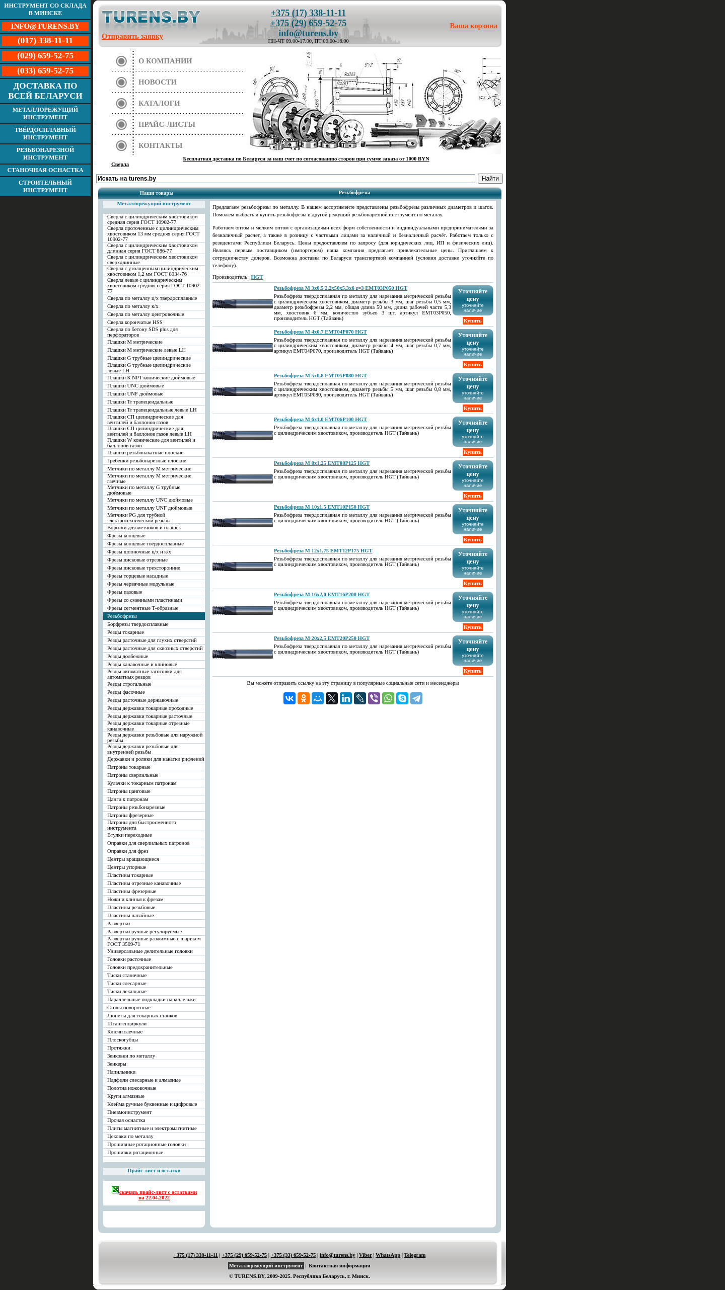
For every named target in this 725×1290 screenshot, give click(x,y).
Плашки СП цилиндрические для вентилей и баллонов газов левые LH (149, 431)
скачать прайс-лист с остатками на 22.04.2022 (154, 1193)
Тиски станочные (127, 975)
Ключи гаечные (124, 1031)
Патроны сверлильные (133, 775)
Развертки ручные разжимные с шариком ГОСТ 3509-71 (154, 941)
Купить (473, 321)
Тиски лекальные (127, 991)
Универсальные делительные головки (150, 951)
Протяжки (118, 1048)
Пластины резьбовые (131, 907)
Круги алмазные (125, 1096)
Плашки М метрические (135, 342)
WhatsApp (388, 1255)
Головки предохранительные (140, 967)
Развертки (118, 923)
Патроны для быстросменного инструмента (141, 825)
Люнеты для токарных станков (142, 1015)
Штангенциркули (127, 1023)
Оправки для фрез (128, 851)
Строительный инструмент (45, 186)
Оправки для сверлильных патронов (148, 843)
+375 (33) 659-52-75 (293, 1255)
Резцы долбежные (127, 656)
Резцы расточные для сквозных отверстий (155, 648)
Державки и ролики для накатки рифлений (155, 759)
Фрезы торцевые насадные (137, 576)
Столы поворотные (129, 1007)
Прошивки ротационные (135, 1152)
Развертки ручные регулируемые (144, 931)
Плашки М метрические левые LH (146, 350)
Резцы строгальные (129, 684)
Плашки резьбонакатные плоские (145, 452)
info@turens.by (308, 33)
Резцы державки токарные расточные (149, 716)
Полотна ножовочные (131, 1088)
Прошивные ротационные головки (146, 1144)
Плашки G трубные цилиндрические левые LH (149, 367)
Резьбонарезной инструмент (46, 153)
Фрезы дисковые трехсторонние (143, 568)
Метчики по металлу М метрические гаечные (149, 478)
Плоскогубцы (122, 1039)
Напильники (121, 1072)
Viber (365, 1255)
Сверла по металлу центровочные (145, 314)
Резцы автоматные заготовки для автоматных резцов (144, 674)
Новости (157, 82)
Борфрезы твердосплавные (138, 624)
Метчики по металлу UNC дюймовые (150, 500)
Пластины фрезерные (131, 891)
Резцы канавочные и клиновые (142, 664)
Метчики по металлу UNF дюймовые (149, 508)
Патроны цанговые (129, 791)
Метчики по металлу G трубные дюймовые (143, 490)
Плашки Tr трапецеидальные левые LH (152, 410)
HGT (257, 277)
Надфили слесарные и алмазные (144, 1080)
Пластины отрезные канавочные (144, 883)
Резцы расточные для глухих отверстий (152, 640)
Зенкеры (116, 1064)
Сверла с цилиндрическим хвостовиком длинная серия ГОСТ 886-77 (152, 248)
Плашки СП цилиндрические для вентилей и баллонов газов (145, 419)
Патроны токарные (129, 767)
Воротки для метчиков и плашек (144, 527)
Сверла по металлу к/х (133, 306)
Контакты (160, 145)
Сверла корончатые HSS (135, 322)
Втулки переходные (129, 835)
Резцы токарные (125, 632)
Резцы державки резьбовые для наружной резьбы (154, 737)
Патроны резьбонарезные (136, 807)
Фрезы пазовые (124, 592)
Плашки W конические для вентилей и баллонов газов (151, 442)
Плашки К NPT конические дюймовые (151, 377)
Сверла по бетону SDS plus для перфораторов (142, 332)
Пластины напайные (130, 915)
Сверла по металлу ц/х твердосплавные (152, 298)
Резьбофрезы (122, 616)
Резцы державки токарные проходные (150, 708)
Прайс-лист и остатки (154, 1170)
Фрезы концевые (126, 535)
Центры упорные (126, 867)
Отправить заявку (132, 36)
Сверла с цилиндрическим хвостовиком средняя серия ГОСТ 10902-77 (152, 219)
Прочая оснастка (126, 1120)
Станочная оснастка (45, 170)
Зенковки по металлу (131, 1056)
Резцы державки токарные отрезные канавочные (148, 726)
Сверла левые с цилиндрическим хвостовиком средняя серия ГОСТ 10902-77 (154, 285)
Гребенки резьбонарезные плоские (146, 460)
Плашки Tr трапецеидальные (140, 402)
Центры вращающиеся (133, 859)
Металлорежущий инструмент (45, 113)
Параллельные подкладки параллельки (151, 999)
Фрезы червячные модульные (140, 584)
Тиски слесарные (127, 983)
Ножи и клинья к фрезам (135, 899)
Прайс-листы (166, 124)
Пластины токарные (130, 875)
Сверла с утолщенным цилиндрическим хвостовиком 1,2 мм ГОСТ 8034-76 (152, 271)
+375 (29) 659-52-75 (308, 23)
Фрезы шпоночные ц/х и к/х (139, 551)
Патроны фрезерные (130, 815)
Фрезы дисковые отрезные (137, 559)
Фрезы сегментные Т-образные (142, 608)
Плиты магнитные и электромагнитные (152, 1128)
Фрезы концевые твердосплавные (145, 543)
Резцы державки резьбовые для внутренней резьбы (143, 749)
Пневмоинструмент (129, 1112)
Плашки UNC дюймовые (135, 385)
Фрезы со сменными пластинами (144, 600)
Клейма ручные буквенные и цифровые (152, 1104)
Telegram (415, 1255)
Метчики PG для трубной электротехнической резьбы (139, 517)
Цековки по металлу (130, 1136)
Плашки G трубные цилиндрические (149, 358)
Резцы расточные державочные (142, 700)
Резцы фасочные (126, 692)
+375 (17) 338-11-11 (308, 13)
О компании (165, 61)
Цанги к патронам (127, 799)
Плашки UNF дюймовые (135, 393)
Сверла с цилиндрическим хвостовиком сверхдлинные (152, 259)
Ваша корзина (474, 26)
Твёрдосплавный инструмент (45, 133)
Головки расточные (129, 959)
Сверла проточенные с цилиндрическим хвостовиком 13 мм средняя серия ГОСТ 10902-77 (153, 233)
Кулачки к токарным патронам (142, 783)
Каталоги (159, 103)
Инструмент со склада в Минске (45, 9)
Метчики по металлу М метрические (149, 468)
